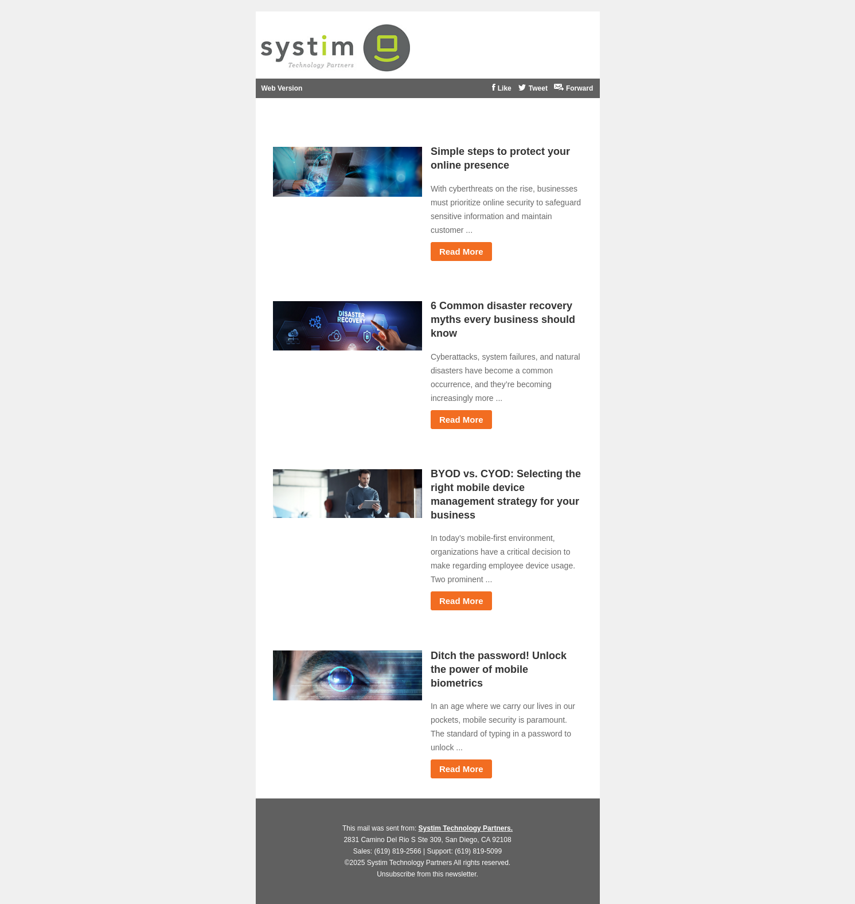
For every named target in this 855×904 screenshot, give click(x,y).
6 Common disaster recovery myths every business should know (503, 319)
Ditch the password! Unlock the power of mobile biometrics (499, 669)
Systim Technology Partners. (466, 828)
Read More (461, 251)
